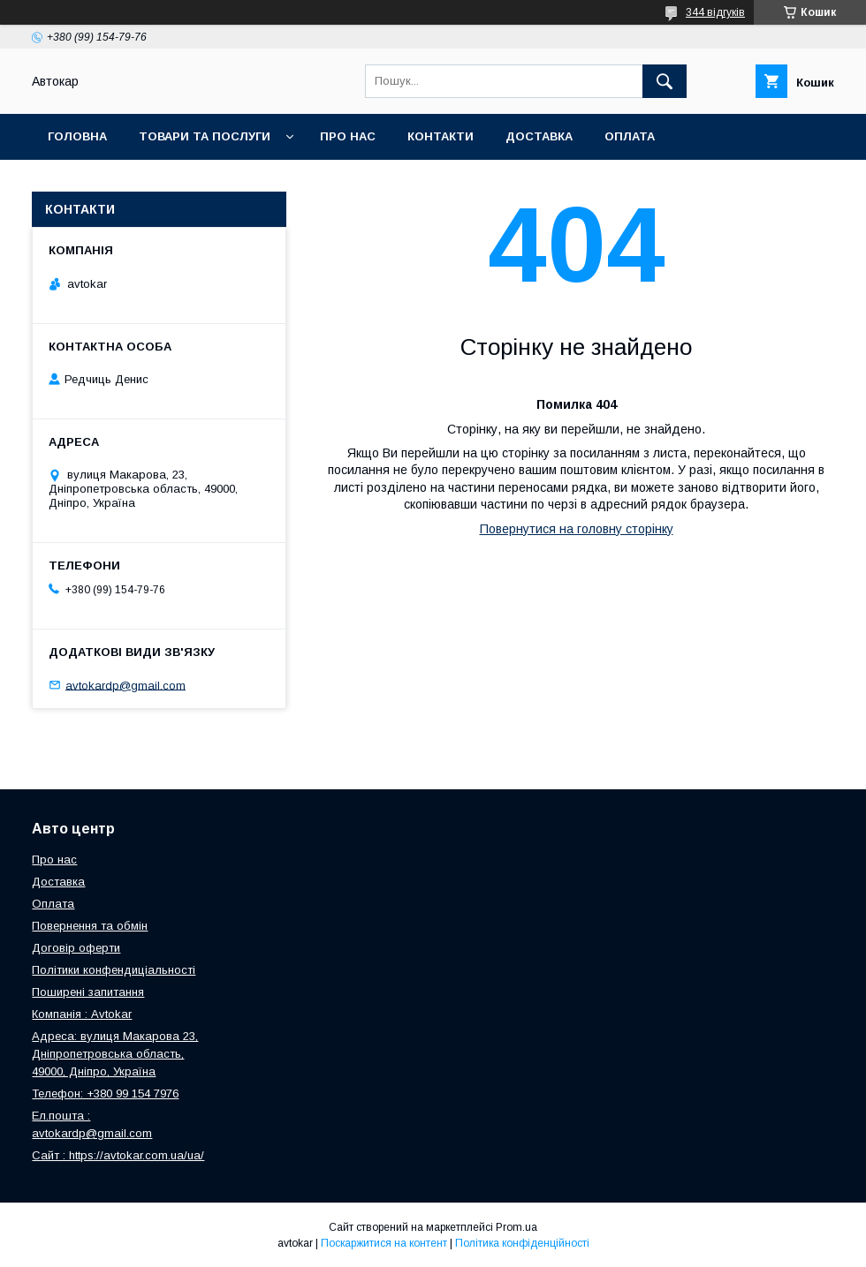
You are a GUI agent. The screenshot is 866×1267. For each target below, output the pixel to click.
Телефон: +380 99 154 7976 (105, 1093)
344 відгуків (715, 12)
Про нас (348, 136)
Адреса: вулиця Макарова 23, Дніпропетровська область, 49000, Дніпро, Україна (115, 1053)
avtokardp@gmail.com (125, 684)
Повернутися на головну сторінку (576, 529)
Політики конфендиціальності (113, 970)
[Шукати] (664, 81)
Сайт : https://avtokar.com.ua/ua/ (118, 1155)
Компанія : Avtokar (82, 1014)
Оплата (629, 136)
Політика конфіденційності (522, 1243)
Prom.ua (516, 1227)
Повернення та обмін (122, 182)
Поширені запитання (88, 992)
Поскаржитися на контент (384, 1243)
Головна (77, 136)
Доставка (539, 136)
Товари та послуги (204, 136)
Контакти (440, 136)
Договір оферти (76, 947)
